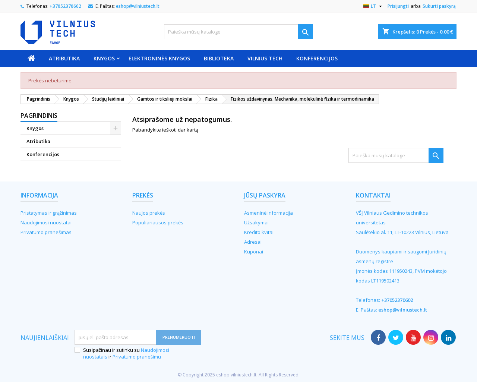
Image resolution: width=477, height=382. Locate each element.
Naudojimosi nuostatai (46, 222)
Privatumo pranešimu (137, 356)
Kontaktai (373, 195)
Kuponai (253, 251)
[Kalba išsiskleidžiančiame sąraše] (373, 6)
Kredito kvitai (259, 232)
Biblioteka (219, 58)
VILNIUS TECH (264, 58)
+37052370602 (65, 6)
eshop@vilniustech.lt (137, 6)
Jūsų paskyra (264, 195)
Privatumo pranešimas (46, 232)
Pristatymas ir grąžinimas (48, 212)
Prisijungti (398, 6)
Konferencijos (317, 58)
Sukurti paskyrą (439, 6)
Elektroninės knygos (159, 58)
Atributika (64, 58)
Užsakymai (256, 222)
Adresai (253, 242)
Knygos (104, 58)
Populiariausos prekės (157, 222)
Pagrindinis (38, 115)
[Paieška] (238, 31)
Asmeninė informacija (268, 212)
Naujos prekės (148, 212)
